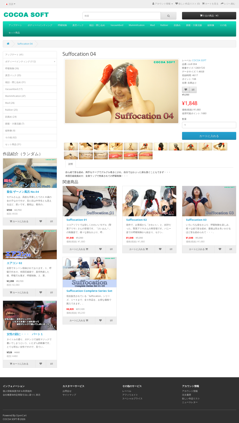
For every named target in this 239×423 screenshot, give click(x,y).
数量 (184, 119)
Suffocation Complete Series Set (89, 291)
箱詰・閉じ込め (97, 25)
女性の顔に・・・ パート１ (25, 334)
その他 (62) (10, 137)
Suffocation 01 (76, 219)
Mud (152, 25)
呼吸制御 (62, 25)
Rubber (164, 25)
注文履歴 (186, 394)
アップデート (15, 25)
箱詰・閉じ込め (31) (15, 82)
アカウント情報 (190, 391)
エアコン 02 (14, 263)
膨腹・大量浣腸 (194, 25)
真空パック (78, 25)
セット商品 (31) (13, 144)
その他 (223, 25)
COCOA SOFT (199, 60)
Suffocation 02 (136, 219)
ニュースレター (190, 402)
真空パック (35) (13, 75)
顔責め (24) (10, 116)
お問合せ (67, 391)
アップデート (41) (14, 54)
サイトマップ (69, 394)
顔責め (177, 25)
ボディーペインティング (40, 25)
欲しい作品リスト (191, 398)
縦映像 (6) (10, 130)
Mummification (137, 25)
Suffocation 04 (24, 43)
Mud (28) (9, 102)
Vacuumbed (117, 25)
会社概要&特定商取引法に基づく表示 (21, 394)
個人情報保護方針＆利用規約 (17, 391)
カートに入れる (209, 136)
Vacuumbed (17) (13, 89)
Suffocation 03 (196, 219)
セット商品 (14, 32)
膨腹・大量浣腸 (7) (14, 123)
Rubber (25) (11, 109)
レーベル (126, 391)
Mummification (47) (15, 96)
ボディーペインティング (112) (31, 61)
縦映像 (210, 25)
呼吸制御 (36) (12, 68)
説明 (70, 164)
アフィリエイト (130, 394)
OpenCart (21, 415)
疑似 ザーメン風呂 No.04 (23, 191)
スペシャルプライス (132, 398)
